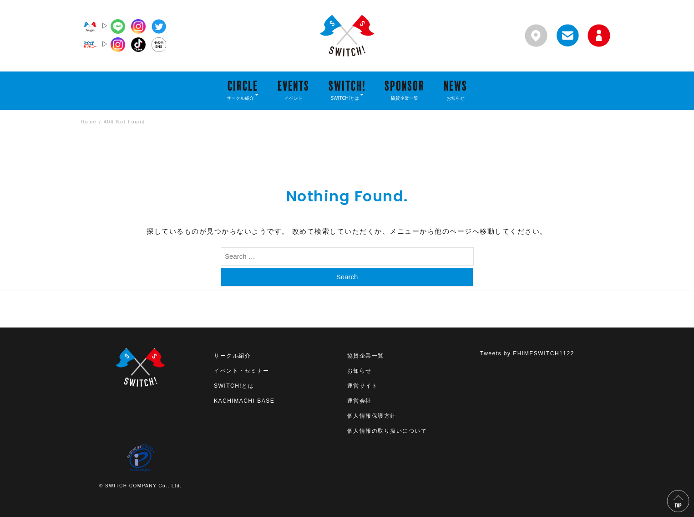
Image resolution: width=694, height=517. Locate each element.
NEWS (455, 90)
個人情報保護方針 (371, 416)
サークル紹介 (232, 356)
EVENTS (293, 90)
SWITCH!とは (234, 386)
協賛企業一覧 (365, 356)
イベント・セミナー (241, 371)
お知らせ (359, 371)
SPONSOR (405, 90)
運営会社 (359, 401)
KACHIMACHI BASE (244, 401)
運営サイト (362, 386)
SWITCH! (347, 90)
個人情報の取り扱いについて (387, 431)
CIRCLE (242, 90)
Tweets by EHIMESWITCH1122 (527, 353)
